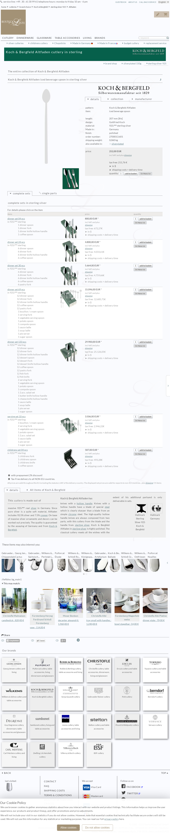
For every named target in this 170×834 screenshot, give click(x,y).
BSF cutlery (98, 748)
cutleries (13, 7)
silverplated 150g (132, 63)
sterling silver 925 (58, 7)
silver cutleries (16, 43)
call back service (147, 2)
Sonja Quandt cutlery (70, 692)
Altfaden (72, 7)
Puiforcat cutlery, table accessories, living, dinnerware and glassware (42, 668)
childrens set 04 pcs (44, 450)
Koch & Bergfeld (41, 7)
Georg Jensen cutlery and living (14, 666)
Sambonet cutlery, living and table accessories (42, 722)
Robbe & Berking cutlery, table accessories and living (70, 666)
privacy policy (111, 819)
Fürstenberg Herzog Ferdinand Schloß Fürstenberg (42, 606)
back (7, 773)
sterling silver (82, 525)
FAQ (46, 786)
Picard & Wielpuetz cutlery (127, 720)
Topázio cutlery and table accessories (155, 666)
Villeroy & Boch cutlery (70, 748)
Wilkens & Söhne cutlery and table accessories (14, 694)
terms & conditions (58, 795)
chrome (72, 514)
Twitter (132, 793)
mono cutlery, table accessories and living (70, 722)
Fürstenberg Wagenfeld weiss (127, 604)
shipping (128, 155)
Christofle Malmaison (14, 602)
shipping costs (54, 790)
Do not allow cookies (97, 827)
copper (44, 515)
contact (50, 781)
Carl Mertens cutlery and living (14, 750)
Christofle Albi (98, 602)
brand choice (25, 7)
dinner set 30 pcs (44, 265)
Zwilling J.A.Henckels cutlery (42, 750)
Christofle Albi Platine (155, 602)
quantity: (114, 173)
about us (132, 2)
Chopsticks (60, 43)
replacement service (156, 43)
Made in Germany (81, 43)
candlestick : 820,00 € (13, 620)
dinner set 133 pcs (44, 342)
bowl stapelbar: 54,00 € (127, 624)
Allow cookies (68, 827)
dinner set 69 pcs (44, 289)
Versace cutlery (155, 720)
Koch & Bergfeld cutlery (42, 692)
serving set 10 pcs (44, 416)
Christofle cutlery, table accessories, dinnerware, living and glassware (98, 668)
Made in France (107, 43)
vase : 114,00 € (37, 627)
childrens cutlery (39, 43)
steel (107, 507)
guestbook (120, 2)
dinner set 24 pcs (44, 242)
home (3, 7)
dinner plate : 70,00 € (154, 620)
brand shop (111, 63)
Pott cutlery (127, 692)
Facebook (133, 787)
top (163, 773)
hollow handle (84, 503)
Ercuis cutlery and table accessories (127, 666)
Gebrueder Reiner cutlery (98, 692)
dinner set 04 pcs (44, 218)
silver (34, 508)
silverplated (118, 143)
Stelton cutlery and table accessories (98, 722)
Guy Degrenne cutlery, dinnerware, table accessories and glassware (14, 724)
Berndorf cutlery (155, 692)
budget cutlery (131, 43)
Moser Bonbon (70, 602)
